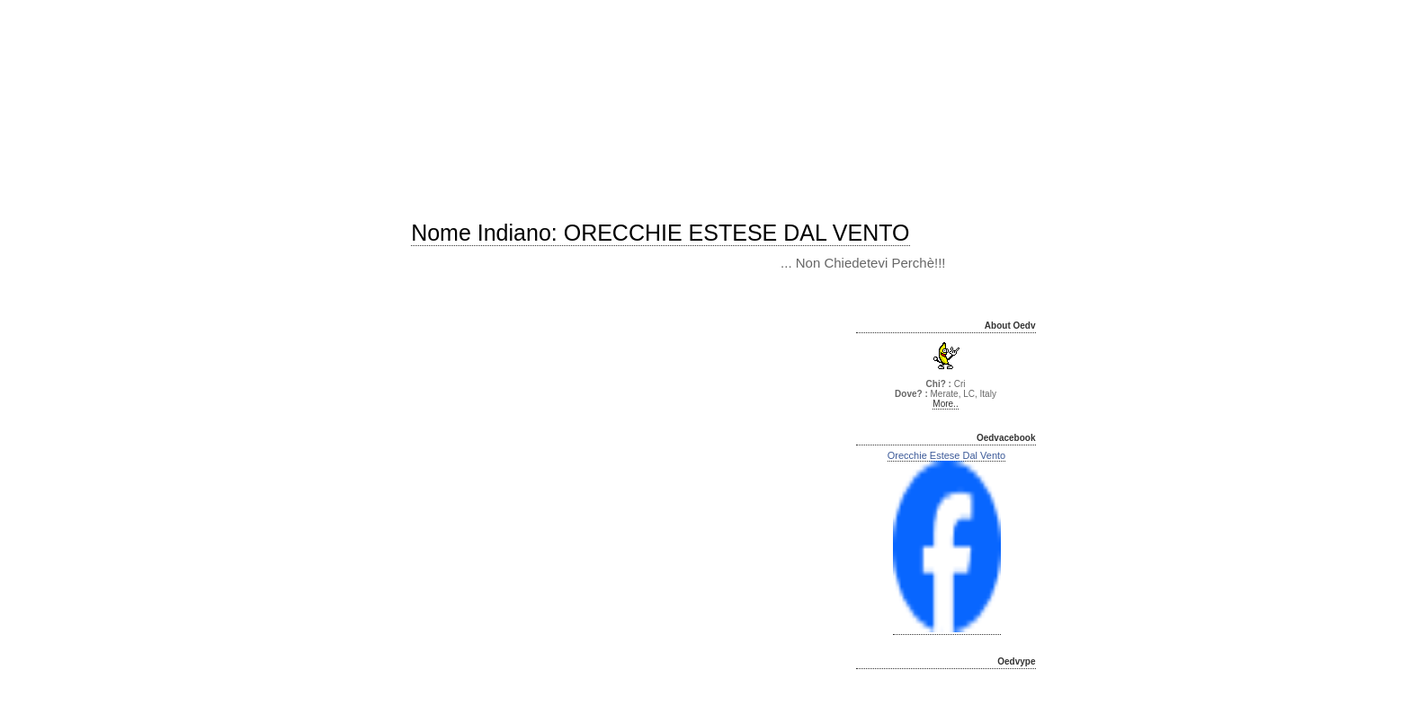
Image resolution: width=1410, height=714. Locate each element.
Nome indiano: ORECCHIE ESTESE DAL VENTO (660, 232)
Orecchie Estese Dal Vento (946, 455)
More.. (945, 404)
